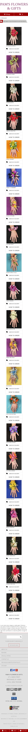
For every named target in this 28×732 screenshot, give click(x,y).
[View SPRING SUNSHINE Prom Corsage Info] (14, 149)
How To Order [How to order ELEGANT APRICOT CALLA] (14, 279)
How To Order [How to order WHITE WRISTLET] (14, 619)
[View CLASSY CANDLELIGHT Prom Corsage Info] (14, 546)
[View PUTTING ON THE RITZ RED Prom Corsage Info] (14, 36)
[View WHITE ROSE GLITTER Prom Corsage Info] (14, 319)
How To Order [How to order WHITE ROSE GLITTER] (14, 335)
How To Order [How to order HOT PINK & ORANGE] (14, 477)
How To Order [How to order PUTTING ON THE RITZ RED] (14, 52)
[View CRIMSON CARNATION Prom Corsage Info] (14, 121)
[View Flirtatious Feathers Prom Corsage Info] (14, 404)
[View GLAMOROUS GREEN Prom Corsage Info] (14, 64)
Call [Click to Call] (4, 731)
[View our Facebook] (11, 671)
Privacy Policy (7, 723)
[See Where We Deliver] (14, 645)
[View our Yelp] (16, 671)
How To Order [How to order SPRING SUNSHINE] (14, 165)
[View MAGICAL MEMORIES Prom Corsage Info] (14, 517)
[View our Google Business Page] (14, 671)
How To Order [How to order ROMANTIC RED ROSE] (14, 590)
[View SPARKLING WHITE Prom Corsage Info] (14, 93)
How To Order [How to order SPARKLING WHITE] (14, 109)
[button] (14, 698)
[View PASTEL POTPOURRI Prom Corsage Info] (14, 206)
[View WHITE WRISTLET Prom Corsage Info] (14, 602)
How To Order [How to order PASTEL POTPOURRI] (14, 222)
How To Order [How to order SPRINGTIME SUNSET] (14, 364)
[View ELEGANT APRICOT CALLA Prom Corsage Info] (14, 263)
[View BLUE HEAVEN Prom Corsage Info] (14, 376)
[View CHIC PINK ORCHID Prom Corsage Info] (14, 234)
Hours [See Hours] (23, 731)
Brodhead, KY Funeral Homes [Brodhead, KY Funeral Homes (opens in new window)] (9, 713)
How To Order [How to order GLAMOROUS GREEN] (14, 81)
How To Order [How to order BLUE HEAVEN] (14, 392)
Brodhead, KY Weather (7, 718)
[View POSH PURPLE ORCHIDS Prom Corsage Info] (14, 432)
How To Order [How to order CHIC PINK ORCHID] (14, 250)
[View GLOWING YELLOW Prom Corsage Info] (14, 489)
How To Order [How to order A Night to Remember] (14, 194)
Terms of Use (14, 726)
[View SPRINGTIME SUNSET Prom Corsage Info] (14, 347)
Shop (7, 14)
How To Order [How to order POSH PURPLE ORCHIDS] (14, 449)
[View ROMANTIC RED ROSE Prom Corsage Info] (14, 574)
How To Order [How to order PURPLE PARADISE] (14, 307)
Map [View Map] (14, 731)
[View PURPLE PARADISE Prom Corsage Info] (14, 291)
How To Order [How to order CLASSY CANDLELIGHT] (14, 562)
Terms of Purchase (18, 723)
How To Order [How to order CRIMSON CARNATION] (14, 137)
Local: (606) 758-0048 (14, 682)
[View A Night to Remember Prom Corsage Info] (14, 178)
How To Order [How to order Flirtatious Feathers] (14, 420)
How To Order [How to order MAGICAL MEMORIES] (14, 534)
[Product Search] (14, 637)
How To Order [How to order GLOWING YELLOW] (14, 505)
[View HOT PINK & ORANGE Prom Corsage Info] (14, 461)
